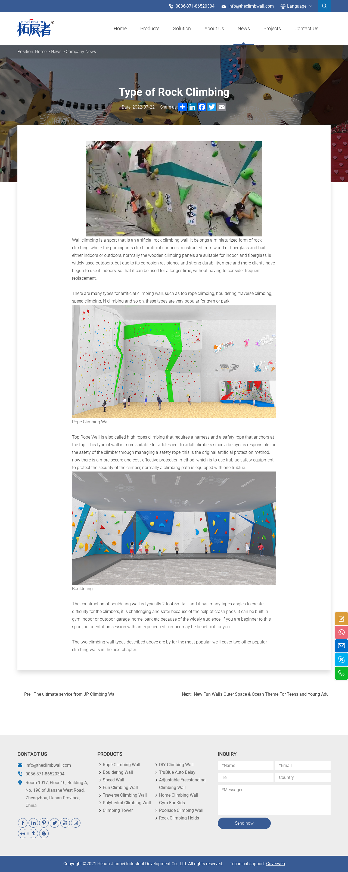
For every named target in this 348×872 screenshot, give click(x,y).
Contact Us (306, 28)
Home (120, 28)
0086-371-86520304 (192, 6)
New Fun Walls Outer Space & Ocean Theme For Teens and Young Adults (261, 694)
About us (214, 28)
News (244, 28)
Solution (182, 28)
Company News (81, 51)
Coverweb (275, 863)
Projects (272, 28)
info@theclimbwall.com (247, 6)
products (150, 28)
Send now (244, 823)
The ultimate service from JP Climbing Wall (75, 694)
